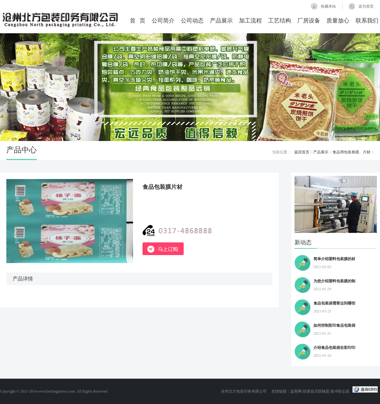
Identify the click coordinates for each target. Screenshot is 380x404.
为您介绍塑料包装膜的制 (334, 281)
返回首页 (301, 152)
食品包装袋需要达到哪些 (334, 303)
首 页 (138, 20)
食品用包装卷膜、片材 (351, 152)
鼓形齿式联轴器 (316, 391)
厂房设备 (308, 20)
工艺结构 (279, 20)
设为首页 (366, 6)
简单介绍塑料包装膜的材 (334, 259)
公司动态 (192, 20)
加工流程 (250, 20)
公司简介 (163, 20)
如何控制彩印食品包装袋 (334, 325)
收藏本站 (328, 6)
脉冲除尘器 (339, 391)
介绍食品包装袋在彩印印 (334, 347)
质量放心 (337, 20)
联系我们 (367, 20)
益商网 (296, 391)
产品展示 (221, 20)
